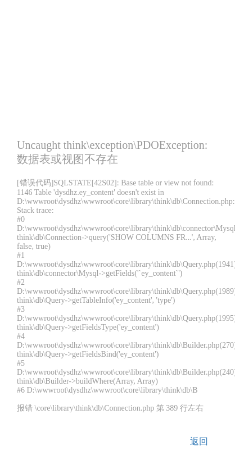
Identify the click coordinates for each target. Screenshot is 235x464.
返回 (199, 441)
